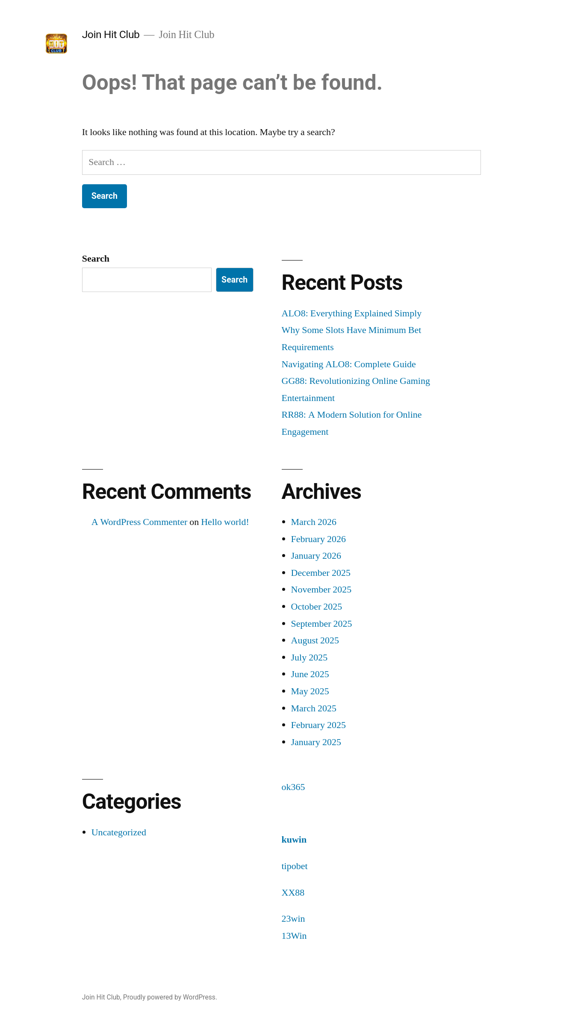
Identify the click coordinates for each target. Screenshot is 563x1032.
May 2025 (310, 691)
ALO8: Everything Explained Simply (352, 313)
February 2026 (318, 539)
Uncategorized (118, 832)
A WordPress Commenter (139, 522)
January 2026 (316, 556)
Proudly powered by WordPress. (170, 997)
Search (95, 259)
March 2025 (313, 708)
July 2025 (309, 657)
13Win (294, 936)
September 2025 (321, 624)
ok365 (293, 787)
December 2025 (321, 573)
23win (293, 919)
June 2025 (310, 674)
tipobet (295, 866)
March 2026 (313, 522)
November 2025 (321, 590)
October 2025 (316, 607)
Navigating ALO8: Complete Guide (349, 364)
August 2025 (315, 640)
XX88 (293, 893)
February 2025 (318, 725)
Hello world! (225, 522)
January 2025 (316, 742)
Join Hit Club (111, 34)
